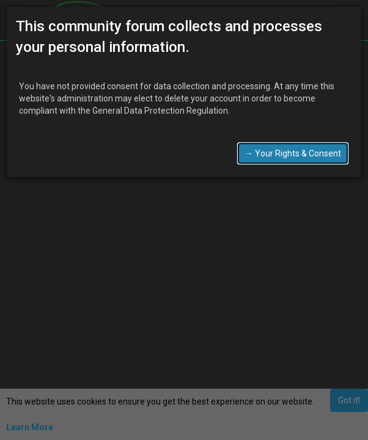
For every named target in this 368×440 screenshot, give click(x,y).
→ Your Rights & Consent (293, 153)
